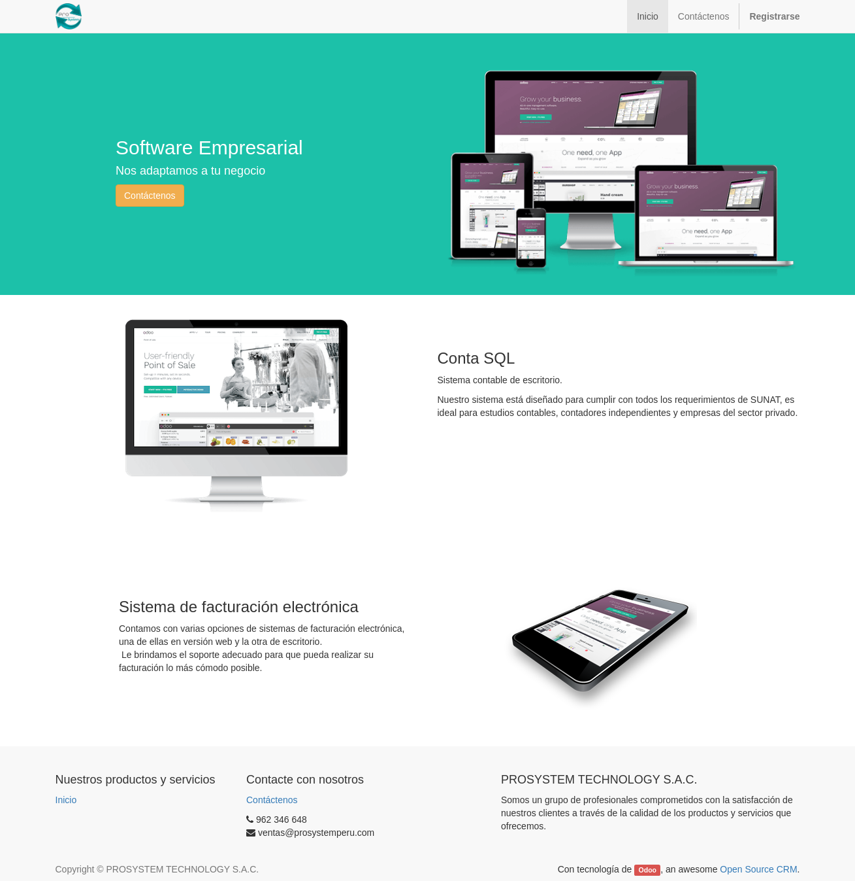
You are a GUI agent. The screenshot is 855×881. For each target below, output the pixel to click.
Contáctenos (150, 195)
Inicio (66, 800)
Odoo (647, 870)
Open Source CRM (758, 869)
